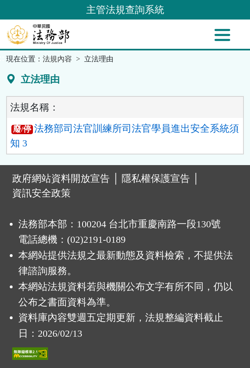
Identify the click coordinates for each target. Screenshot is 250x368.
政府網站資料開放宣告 (61, 178)
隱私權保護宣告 (156, 178)
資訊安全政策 (41, 193)
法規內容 (57, 59)
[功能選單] (222, 35)
